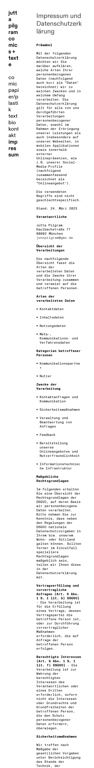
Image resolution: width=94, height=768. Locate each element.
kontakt (13, 132)
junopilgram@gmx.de (54, 238)
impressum (13, 148)
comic (12, 80)
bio (12, 122)
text (13, 116)
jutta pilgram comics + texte (13, 38)
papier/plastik (13, 100)
